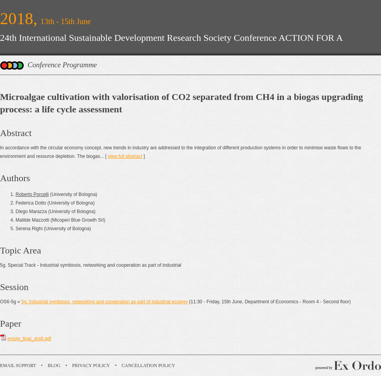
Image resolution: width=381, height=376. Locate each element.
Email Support (18, 365)
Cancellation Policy (148, 365)
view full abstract (125, 156)
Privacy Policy (91, 365)
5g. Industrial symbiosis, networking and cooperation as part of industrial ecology (104, 301)
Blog (54, 365)
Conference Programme (62, 65)
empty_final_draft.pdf (29, 338)
